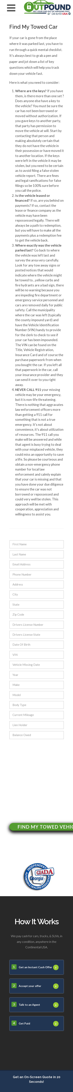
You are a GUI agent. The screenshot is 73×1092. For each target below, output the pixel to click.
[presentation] (39, 776)
